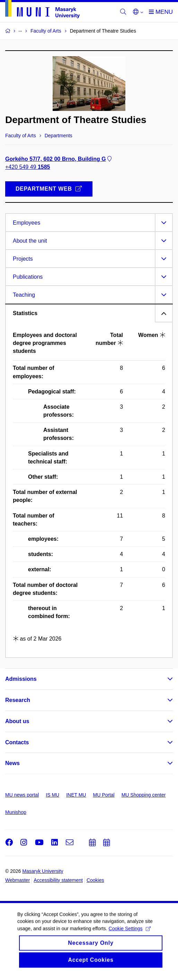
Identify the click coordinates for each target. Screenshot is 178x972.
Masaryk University (42, 871)
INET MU (76, 795)
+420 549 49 (27, 167)
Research (17, 700)
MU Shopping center (144, 795)
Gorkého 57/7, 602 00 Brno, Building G (59, 159)
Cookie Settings (130, 934)
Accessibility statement (58, 880)
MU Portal (103, 795)
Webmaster (17, 880)
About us (17, 721)
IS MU (52, 795)
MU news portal (22, 795)
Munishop (15, 812)
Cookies (95, 880)
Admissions (21, 679)
